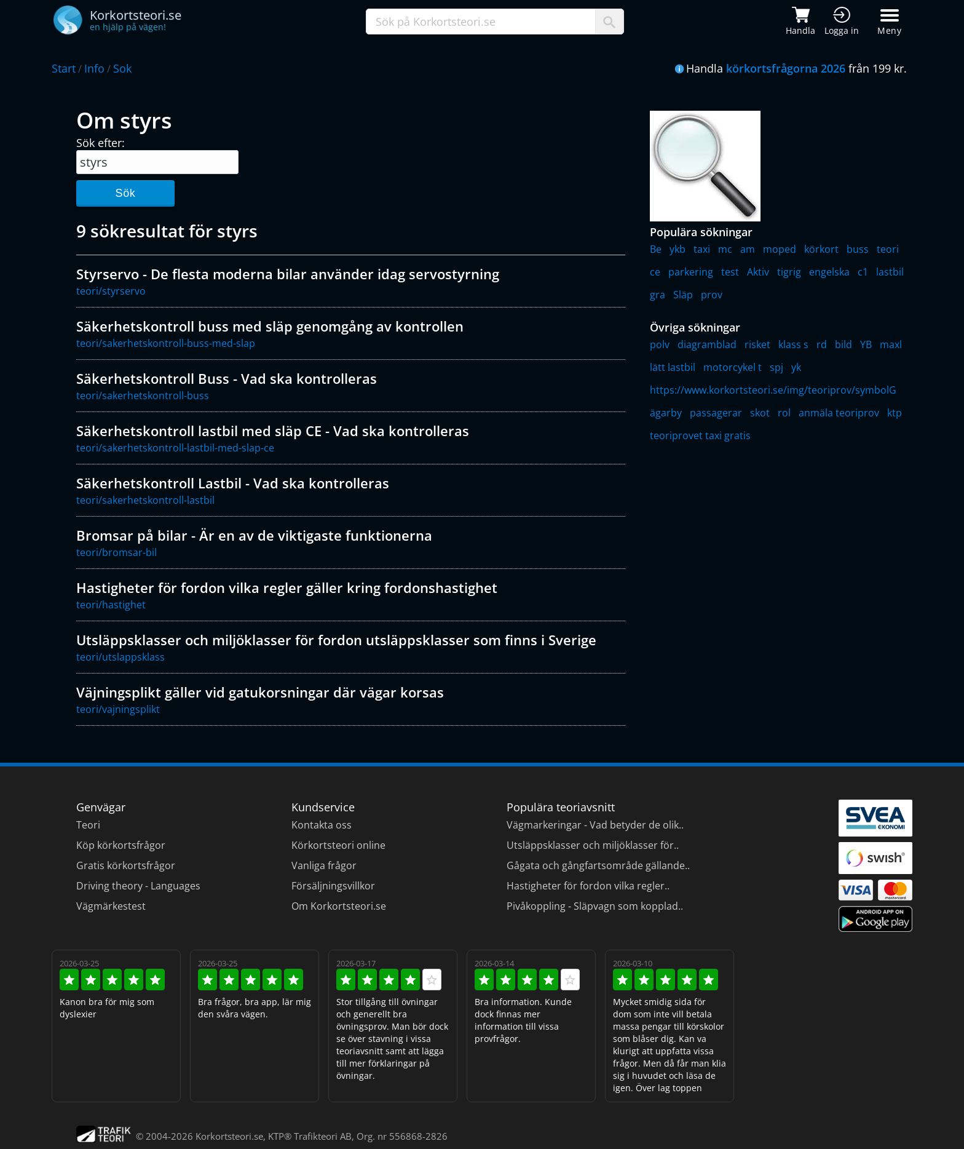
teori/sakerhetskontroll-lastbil (145, 500)
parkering (690, 272)
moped (779, 249)
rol (784, 412)
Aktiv (758, 272)
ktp (894, 412)
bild (843, 344)
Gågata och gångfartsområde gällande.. (598, 865)
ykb (677, 249)
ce (655, 272)
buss (858, 249)
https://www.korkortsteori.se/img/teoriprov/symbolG (773, 390)
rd (821, 344)
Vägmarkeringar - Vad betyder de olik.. (595, 825)
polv (660, 344)
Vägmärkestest (111, 906)
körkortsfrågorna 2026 (785, 68)
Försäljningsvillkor (333, 886)
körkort (821, 249)
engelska (829, 272)
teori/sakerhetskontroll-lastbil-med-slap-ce (175, 448)
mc (725, 249)
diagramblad (707, 344)
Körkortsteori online (338, 845)
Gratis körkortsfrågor (125, 865)
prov (711, 294)
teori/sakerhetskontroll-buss (142, 395)
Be (656, 249)
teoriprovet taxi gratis (700, 435)
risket (757, 344)
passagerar (716, 412)
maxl (891, 344)
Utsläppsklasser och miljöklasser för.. (593, 845)
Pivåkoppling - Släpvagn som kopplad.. (595, 906)
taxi (701, 249)
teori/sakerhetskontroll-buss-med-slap (165, 343)
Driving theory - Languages (138, 886)
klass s (793, 344)
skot (760, 412)
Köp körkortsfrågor (120, 845)
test (730, 272)
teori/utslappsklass (120, 657)
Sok (122, 68)
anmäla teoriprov (839, 412)
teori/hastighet (111, 604)
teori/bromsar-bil (116, 552)
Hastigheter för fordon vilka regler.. (588, 886)
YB (866, 344)
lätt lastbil (672, 367)
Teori (88, 825)
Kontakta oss (321, 825)
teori (888, 249)
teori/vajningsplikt (118, 709)
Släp (683, 294)
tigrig (789, 272)
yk (796, 367)
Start (64, 68)
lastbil (890, 272)
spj (776, 367)
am (747, 249)
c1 (863, 272)
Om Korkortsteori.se (338, 906)
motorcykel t (732, 367)
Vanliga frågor (324, 865)
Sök (125, 193)
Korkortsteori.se (229, 1136)
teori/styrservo (111, 291)
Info (94, 68)
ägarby (666, 412)
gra (657, 294)
